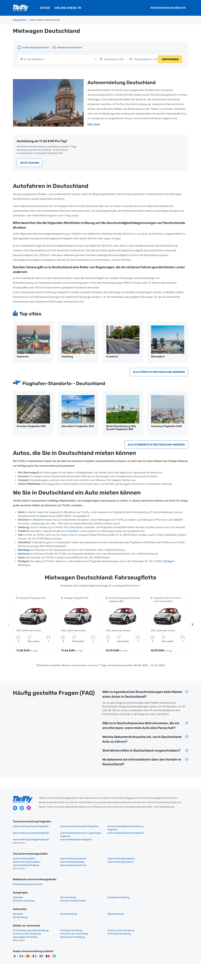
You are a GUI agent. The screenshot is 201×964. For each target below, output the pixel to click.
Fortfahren (170, 59)
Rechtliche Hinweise (94, 959)
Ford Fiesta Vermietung (69, 924)
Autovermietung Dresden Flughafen (31, 827)
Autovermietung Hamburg (115, 859)
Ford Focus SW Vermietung (115, 921)
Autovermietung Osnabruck (116, 856)
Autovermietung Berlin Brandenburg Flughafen (120, 829)
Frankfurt (73, 532)
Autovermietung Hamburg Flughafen (165, 827)
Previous (8, 625)
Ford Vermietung (66, 908)
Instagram (28, 809)
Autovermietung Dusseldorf (161, 856)
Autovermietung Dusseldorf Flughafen (77, 827)
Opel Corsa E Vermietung (159, 924)
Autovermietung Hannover (160, 859)
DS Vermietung (154, 908)
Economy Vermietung (157, 891)
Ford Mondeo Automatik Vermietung (31, 921)
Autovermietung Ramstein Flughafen (76, 833)
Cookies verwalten (131, 959)
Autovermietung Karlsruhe (71, 856)
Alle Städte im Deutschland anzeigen (159, 372)
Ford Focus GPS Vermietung (161, 921)
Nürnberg (23, 550)
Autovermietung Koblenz (25, 859)
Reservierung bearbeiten (168, 7)
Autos (45, 8)
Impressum (113, 959)
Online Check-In (68, 8)
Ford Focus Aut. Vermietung (27, 924)
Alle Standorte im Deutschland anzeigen (156, 445)
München (39, 520)
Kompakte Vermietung (113, 891)
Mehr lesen (93, 124)
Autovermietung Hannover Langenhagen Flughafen (33, 835)
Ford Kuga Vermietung (69, 921)
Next (192, 625)
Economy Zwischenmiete (25, 895)
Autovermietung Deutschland (27, 878)
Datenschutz (74, 959)
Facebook (15, 809)
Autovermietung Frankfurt (71, 859)
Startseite (18, 891)
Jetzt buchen (29, 163)
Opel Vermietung (110, 908)
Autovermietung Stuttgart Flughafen (120, 833)
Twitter (22, 809)
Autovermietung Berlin (24, 856)
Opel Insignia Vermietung (114, 924)
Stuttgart (168, 562)
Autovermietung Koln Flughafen (163, 833)
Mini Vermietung (65, 891)
